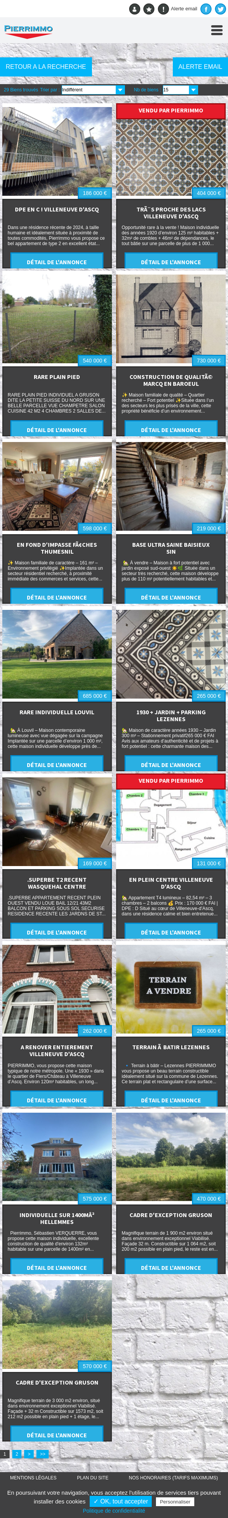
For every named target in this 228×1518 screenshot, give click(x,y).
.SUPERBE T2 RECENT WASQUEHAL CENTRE (57, 883)
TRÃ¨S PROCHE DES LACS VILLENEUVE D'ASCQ (171, 212)
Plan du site (92, 1478)
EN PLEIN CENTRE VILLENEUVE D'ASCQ (171, 883)
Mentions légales (33, 1478)
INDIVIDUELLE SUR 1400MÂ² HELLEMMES (57, 1218)
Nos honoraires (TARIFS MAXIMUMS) (173, 1478)
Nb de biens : (147, 90)
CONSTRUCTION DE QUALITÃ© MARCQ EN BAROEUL (171, 380)
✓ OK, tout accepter (120, 1501)
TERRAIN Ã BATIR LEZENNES (171, 1047)
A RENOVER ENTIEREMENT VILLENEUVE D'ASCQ (57, 1050)
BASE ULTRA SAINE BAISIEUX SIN (171, 548)
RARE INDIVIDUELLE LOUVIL (57, 712)
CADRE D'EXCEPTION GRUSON (171, 1215)
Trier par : (50, 90)
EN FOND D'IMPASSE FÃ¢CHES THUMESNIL (57, 548)
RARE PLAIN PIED (57, 376)
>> (42, 1454)
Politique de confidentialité (114, 1511)
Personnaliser (175, 1502)
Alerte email (177, 9)
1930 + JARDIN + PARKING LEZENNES (171, 715)
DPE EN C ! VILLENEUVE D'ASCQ (57, 209)
